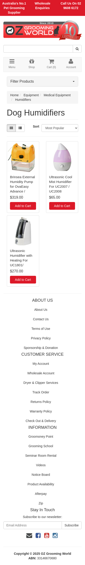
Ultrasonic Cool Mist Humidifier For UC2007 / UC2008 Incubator (60, 186)
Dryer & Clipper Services (40, 383)
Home (14, 95)
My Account (41, 363)
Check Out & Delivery (41, 421)
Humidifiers (23, 99)
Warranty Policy (41, 411)
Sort (35, 126)
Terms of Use (41, 329)
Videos (41, 465)
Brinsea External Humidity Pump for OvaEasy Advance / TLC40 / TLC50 (22, 186)
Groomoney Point (41, 436)
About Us (40, 309)
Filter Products (42, 81)
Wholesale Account (40, 373)
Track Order (40, 392)
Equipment (31, 95)
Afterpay (41, 494)
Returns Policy (41, 402)
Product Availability (40, 484)
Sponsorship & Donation (41, 348)
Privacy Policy (41, 338)
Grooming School (41, 446)
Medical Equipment (57, 95)
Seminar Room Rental (40, 455)
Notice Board (41, 474)
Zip (41, 503)
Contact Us (41, 319)
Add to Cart (23, 206)
